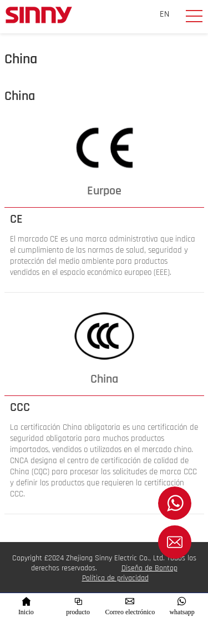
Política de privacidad (115, 578)
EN (164, 14)
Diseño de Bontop (149, 568)
